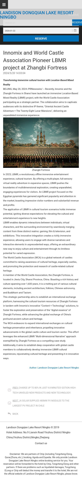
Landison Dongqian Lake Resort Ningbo (37, 15)
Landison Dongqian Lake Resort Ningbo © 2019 (32, 427)
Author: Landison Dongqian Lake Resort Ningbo (54, 367)
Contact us (41, 443)
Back (15, 414)
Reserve (77, 22)
